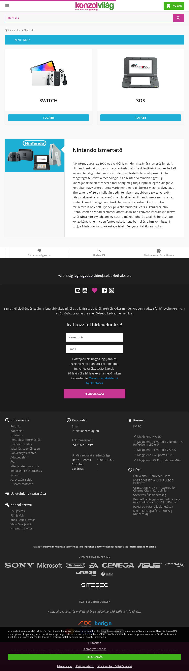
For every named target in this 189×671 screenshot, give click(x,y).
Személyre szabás (94, 649)
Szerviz (15, 475)
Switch (48, 100)
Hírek (137, 469)
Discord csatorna (21, 484)
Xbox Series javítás (22, 520)
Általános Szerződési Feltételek (114, 666)
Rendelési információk (25, 440)
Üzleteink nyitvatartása (28, 493)
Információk (19, 420)
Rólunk (15, 426)
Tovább (48, 117)
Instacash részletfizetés (26, 471)
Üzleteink (16, 435)
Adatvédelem (19, 457)
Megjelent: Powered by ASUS (154, 450)
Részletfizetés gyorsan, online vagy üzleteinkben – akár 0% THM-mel (156, 500)
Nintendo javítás (21, 529)
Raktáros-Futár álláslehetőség (153, 506)
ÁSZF (13, 462)
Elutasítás (94, 643)
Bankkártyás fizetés (23, 453)
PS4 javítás (17, 515)
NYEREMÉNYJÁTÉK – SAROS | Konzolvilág (152, 512)
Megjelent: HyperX (147, 436)
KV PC (137, 426)
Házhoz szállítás (21, 444)
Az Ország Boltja (21, 479)
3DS (140, 100)
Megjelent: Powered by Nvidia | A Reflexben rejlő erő (158, 443)
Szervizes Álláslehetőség (149, 495)
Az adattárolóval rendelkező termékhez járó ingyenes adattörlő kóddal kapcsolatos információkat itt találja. (94, 547)
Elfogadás (95, 657)
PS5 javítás (17, 511)
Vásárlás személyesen (25, 448)
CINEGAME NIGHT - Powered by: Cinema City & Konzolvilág (154, 489)
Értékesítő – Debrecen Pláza (151, 476)
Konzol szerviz (21, 504)
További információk (95, 637)
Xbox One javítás (21, 524)
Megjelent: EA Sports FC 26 (153, 455)
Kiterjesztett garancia (24, 466)
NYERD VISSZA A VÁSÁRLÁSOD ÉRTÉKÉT (153, 481)
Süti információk (84, 666)
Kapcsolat (17, 431)
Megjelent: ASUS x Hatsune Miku (157, 460)
